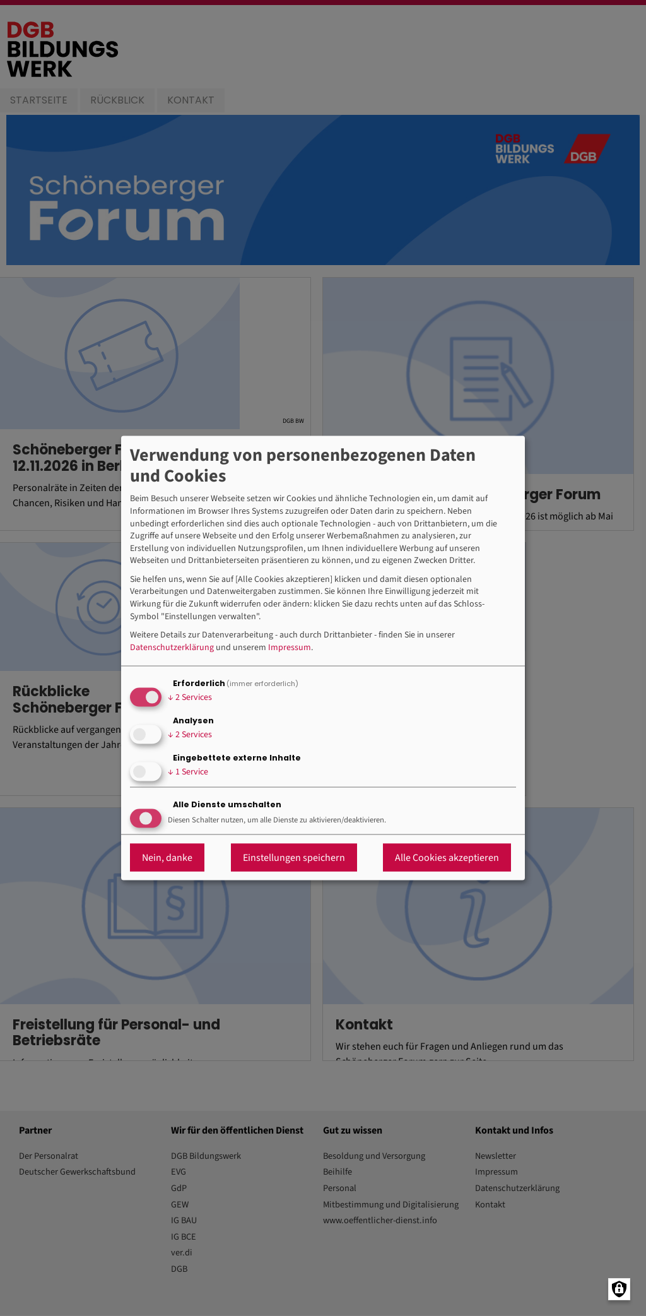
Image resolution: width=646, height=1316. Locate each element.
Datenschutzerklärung (172, 647)
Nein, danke (167, 858)
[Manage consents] (619, 1289)
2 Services (190, 697)
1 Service (188, 771)
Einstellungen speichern (294, 858)
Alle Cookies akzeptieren (447, 858)
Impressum (289, 647)
